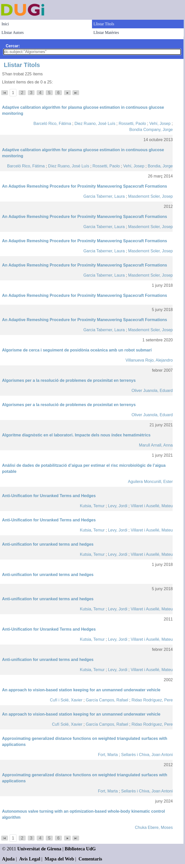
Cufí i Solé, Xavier (66, 700)
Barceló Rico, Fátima (52, 123)
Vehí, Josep (160, 123)
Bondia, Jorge (160, 166)
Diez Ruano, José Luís (95, 123)
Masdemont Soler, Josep (150, 196)
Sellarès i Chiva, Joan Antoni (147, 754)
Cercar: (13, 46)
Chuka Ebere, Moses (154, 827)
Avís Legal (29, 858)
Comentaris (90, 858)
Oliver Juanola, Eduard (152, 390)
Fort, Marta (108, 754)
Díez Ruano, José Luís (68, 166)
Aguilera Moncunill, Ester (150, 481)
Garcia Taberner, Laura (104, 196)
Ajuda (8, 858)
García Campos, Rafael (107, 700)
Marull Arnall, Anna (156, 445)
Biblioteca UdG (80, 848)
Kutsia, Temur (92, 506)
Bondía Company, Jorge (151, 129)
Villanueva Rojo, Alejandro (149, 360)
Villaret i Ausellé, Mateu (152, 506)
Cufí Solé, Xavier (67, 724)
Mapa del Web (59, 858)
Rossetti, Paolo (132, 123)
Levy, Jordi (117, 506)
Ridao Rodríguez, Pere (152, 700)
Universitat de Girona (39, 848)
